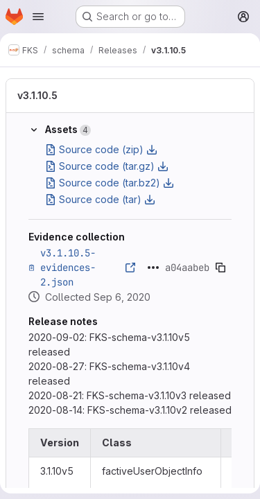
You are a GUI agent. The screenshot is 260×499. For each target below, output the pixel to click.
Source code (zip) (101, 149)
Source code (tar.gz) (106, 166)
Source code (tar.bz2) (109, 183)
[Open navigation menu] (38, 17)
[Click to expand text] (153, 267)
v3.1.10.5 (37, 95)
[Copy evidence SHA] (220, 267)
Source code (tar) (100, 199)
